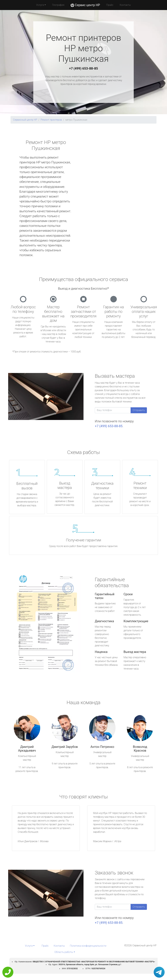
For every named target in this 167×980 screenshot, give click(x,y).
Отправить (139, 410)
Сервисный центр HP (25, 119)
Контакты (125, 4)
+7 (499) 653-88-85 (83, 68)
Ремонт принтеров (51, 119)
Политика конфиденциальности (88, 945)
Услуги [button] (40, 4)
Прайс (109, 4)
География (58, 4)
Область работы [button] (63, 952)
